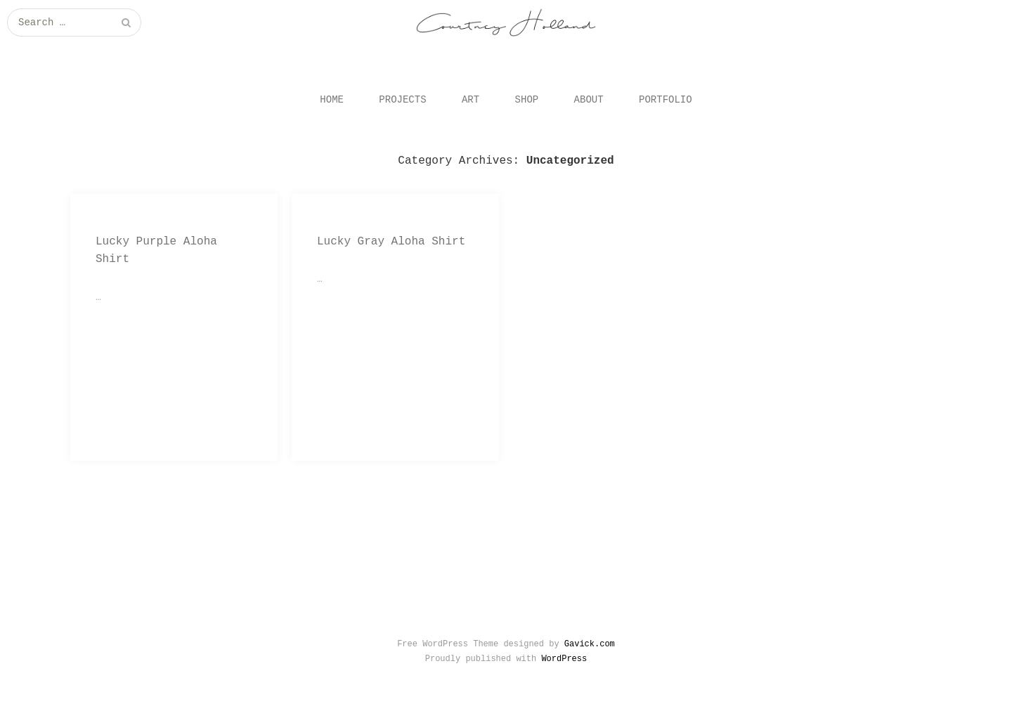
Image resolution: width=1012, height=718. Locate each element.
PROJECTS (402, 99)
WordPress (564, 659)
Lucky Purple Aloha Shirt (156, 250)
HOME (332, 99)
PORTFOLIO (665, 99)
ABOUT (589, 99)
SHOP (527, 99)
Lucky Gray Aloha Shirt (391, 241)
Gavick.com (589, 644)
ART (470, 99)
